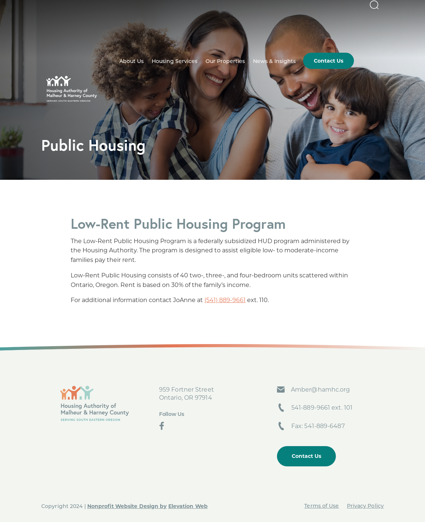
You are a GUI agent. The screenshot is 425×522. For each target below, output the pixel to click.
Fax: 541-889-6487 (318, 426)
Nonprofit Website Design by (127, 506)
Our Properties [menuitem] (255, 34)
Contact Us (306, 456)
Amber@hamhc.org (320, 389)
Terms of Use (321, 506)
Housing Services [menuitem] (204, 34)
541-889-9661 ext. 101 (321, 407)
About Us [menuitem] (161, 34)
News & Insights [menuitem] (304, 34)
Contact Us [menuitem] (358, 33)
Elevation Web (188, 506)
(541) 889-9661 (225, 300)
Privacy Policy (365, 506)
